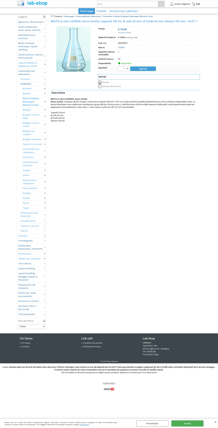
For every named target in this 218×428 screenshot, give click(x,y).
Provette (27, 193)
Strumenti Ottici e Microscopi (27, 308)
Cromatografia (25, 241)
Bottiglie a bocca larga (31, 117)
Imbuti (26, 175)
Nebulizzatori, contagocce (30, 182)
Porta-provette (30, 188)
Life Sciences (24, 264)
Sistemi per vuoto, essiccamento (27, 295)
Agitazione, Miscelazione (30, 22)
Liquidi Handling (26, 269)
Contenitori (25, 84)
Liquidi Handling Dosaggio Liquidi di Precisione (28, 277)
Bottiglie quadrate (32, 139)
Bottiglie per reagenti (29, 133)
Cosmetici (23, 236)
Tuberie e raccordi (29, 226)
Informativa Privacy (92, 347)
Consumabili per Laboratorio (26, 73)
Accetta (187, 423)
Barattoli (27, 89)
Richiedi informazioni (111, 86)
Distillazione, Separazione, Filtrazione (30, 248)
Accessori (25, 79)
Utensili (24, 231)
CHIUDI (215, 421)
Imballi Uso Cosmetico (29, 259)
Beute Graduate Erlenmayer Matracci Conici (31, 102)
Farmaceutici (24, 254)
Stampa (105, 82)
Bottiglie (27, 110)
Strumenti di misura (28, 301)
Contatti (25, 347)
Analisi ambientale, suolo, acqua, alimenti (29, 29)
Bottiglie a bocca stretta (31, 125)
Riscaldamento (27, 221)
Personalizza (152, 423)
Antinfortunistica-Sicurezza (27, 37)
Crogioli (26, 170)
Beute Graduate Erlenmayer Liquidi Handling (27, 47)
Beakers (27, 94)
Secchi (26, 203)
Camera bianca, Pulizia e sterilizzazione (30, 57)
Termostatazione (26, 314)
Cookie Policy (84, 424)
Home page (87, 11)
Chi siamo (26, 343)
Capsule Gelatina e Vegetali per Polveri (28, 65)
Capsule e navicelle (32, 144)
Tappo (26, 208)
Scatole (26, 198)
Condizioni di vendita (92, 343)
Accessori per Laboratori (123, 11)
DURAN (121, 48)
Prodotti (101, 11)
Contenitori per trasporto (30, 164)
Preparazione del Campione (29, 215)
